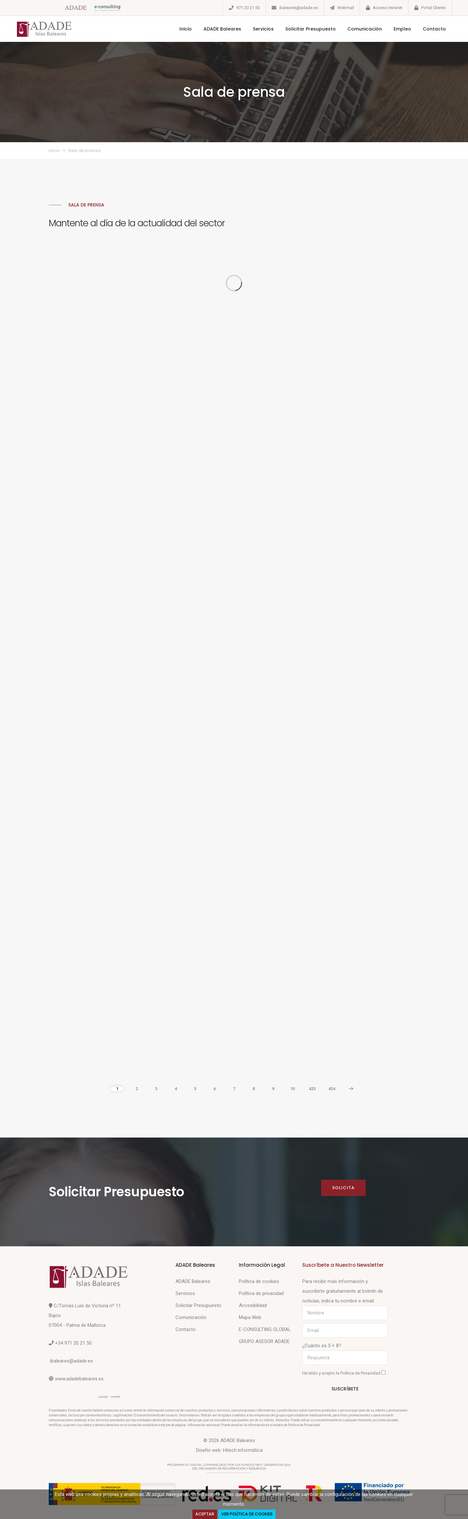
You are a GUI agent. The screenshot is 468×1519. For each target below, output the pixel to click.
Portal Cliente (433, 7)
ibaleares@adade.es (298, 7)
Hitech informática (243, 1450)
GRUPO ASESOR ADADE (264, 1341)
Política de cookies (259, 1281)
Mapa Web (250, 1317)
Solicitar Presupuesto (310, 29)
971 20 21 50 (248, 7)
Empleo (402, 29)
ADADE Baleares (222, 29)
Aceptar (204, 1514)
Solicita (343, 1188)
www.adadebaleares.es (79, 1379)
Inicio (185, 29)
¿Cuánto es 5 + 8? (321, 1346)
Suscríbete (345, 1389)
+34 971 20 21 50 (73, 1343)
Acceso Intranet (387, 7)
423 (312, 1088)
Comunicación (364, 29)
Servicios (263, 29)
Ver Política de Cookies (247, 1514)
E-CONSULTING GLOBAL (265, 1329)
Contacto (434, 29)
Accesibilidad (253, 1305)
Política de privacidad (261, 1293)
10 (292, 1088)
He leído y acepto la (343, 1373)
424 (331, 1088)
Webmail (345, 7)
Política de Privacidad (360, 1373)
